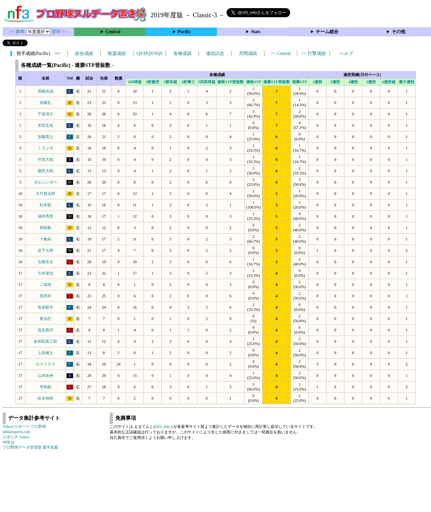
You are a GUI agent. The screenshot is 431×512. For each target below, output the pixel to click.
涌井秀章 (45, 216)
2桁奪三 (188, 82)
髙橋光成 (45, 91)
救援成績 (117, 53)
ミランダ (45, 148)
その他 (398, 31)
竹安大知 (45, 159)
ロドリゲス (45, 364)
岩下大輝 (45, 250)
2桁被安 (152, 82)
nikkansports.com (16, 431)
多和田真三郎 (45, 341)
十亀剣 (45, 239)
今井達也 (45, 273)
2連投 (317, 82)
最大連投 (406, 82)
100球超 (135, 82)
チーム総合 (327, 31)
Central (112, 31)
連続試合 (215, 53)
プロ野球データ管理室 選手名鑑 (30, 447)
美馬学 (45, 296)
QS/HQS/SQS (149, 53)
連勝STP (299, 82)
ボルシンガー (45, 182)
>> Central (281, 53)
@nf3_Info (161, 426)
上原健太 (45, 353)
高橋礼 (45, 102)
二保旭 (45, 284)
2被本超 (170, 82)
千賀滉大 (45, 114)
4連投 (353, 82)
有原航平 (45, 307)
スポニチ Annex (16, 437)
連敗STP (253, 82)
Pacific (184, 31)
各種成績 (182, 53)
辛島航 (45, 387)
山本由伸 (45, 375)
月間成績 (248, 53)
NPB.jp (8, 442)
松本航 (45, 205)
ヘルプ (346, 53)
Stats (256, 31)
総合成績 (84, 53)
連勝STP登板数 (276, 82)
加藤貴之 (45, 136)
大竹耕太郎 (45, 193)
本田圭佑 (45, 125)
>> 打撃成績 (313, 53)
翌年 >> (59, 31)
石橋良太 (45, 262)
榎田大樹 (45, 171)
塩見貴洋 (45, 330)
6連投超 (389, 82)
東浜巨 (45, 318)
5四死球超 (207, 82)
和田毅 (45, 227)
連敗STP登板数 (230, 82)
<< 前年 (18, 31)
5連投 (371, 82)
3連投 (335, 82)
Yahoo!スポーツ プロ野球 (24, 426)
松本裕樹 (45, 398)
